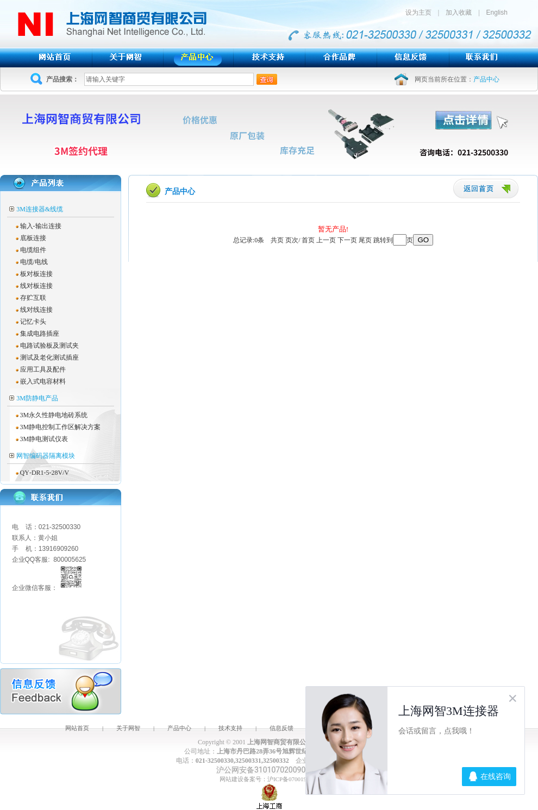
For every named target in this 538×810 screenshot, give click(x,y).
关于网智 (128, 728)
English (497, 12)
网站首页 (77, 728)
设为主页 (421, 12)
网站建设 (231, 779)
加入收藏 (459, 12)
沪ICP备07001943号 (292, 779)
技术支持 (230, 728)
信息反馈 (281, 728)
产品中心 (179, 728)
